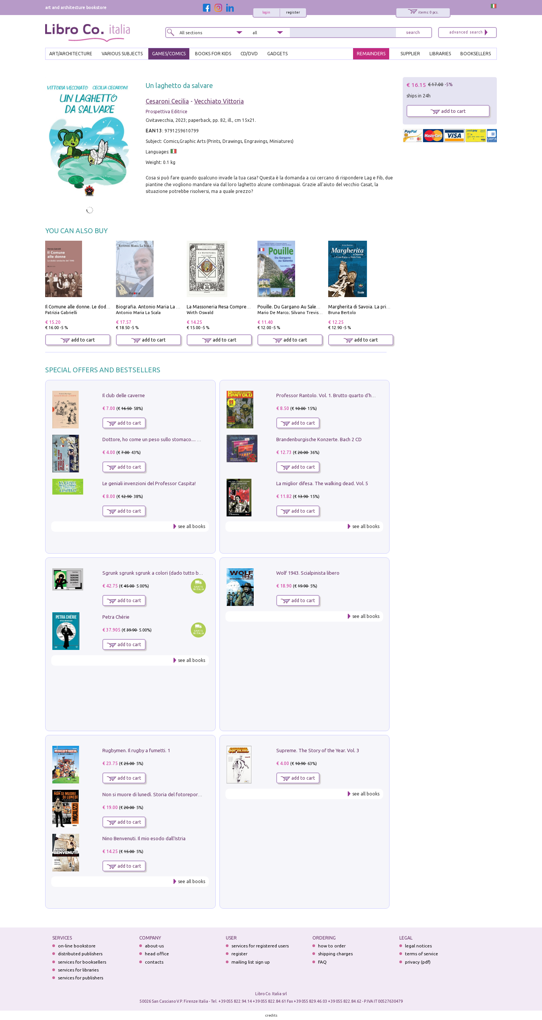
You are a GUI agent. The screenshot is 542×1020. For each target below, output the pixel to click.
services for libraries (78, 969)
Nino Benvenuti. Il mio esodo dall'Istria (144, 838)
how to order (332, 945)
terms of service (421, 953)
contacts (154, 961)
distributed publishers (80, 953)
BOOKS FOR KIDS (213, 53)
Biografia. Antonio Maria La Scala (151, 306)
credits (271, 1015)
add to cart (78, 339)
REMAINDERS (371, 53)
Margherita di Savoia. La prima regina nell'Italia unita (384, 306)
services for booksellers (82, 961)
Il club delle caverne (123, 395)
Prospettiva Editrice (166, 111)
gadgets (277, 53)
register (293, 12)
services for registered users (260, 945)
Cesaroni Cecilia (167, 101)
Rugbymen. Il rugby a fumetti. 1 (136, 750)
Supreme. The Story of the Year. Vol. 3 (317, 750)
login (266, 12)
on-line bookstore (77, 945)
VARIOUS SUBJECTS (122, 53)
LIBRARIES (440, 53)
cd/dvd (249, 53)
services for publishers (80, 977)
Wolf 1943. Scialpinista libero (308, 572)
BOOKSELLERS (475, 53)
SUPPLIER (410, 53)
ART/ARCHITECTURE (70, 53)
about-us (154, 945)
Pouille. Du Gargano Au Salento (290, 306)
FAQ (322, 961)
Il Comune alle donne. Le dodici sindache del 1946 (97, 306)
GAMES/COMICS (169, 53)
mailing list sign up (250, 961)
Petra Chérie (115, 616)
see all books (191, 526)
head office (157, 953)
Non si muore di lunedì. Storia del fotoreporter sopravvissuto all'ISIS (177, 794)
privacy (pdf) (418, 961)
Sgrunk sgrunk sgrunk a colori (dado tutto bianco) (157, 572)
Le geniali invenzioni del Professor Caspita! (149, 483)
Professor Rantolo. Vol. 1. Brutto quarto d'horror (329, 395)
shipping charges (335, 953)
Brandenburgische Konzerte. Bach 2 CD (319, 439)
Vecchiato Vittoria (219, 101)
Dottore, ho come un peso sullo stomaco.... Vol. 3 (155, 439)
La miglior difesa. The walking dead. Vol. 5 (322, 483)
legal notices (418, 945)
